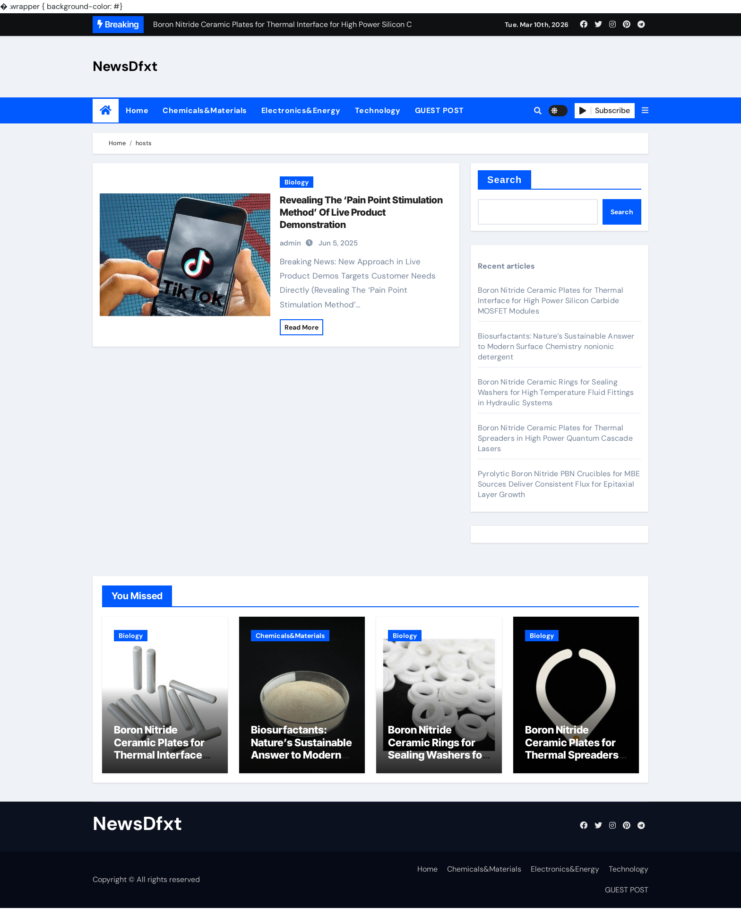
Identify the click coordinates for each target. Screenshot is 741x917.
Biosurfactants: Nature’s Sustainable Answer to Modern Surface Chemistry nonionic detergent (556, 346)
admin (290, 243)
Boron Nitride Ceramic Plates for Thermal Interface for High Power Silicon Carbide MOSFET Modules (550, 300)
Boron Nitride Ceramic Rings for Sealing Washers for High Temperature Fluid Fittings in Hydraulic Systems (556, 392)
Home (137, 110)
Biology (296, 182)
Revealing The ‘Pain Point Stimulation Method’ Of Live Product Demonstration (361, 212)
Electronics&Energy (301, 110)
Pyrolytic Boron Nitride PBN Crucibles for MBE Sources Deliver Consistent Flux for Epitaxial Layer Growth (559, 484)
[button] (645, 110)
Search (504, 180)
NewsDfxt (125, 66)
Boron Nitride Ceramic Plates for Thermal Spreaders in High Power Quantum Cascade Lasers (555, 438)
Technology (378, 110)
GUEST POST (439, 110)
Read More (301, 327)
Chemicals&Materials (205, 110)
